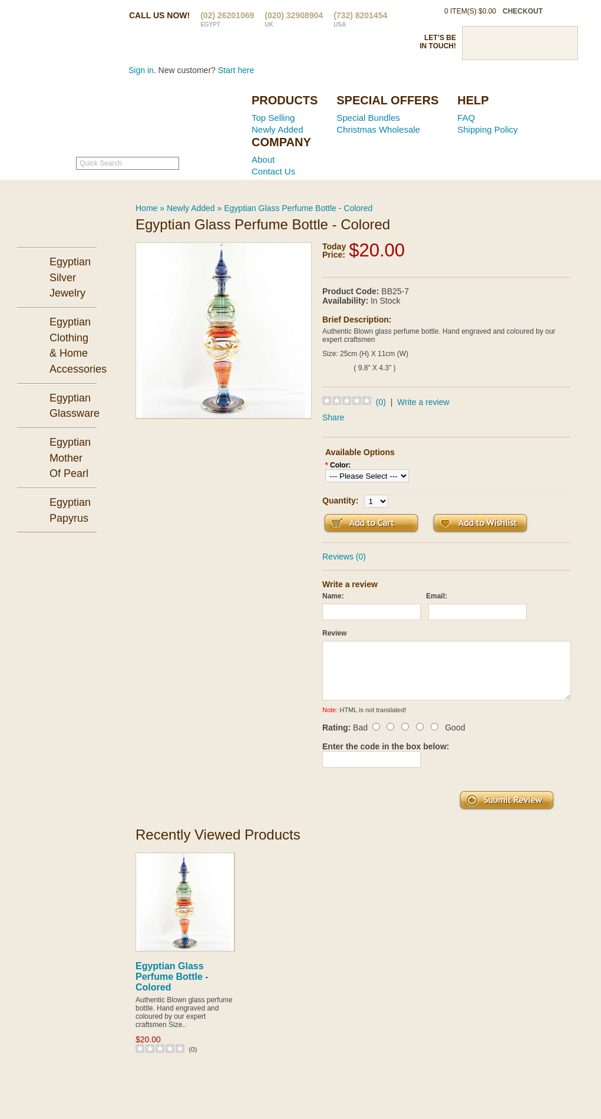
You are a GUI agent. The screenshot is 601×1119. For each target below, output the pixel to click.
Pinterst (519, 43)
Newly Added (277, 129)
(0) (381, 402)
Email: (436, 596)
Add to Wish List (480, 523)
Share (333, 417)
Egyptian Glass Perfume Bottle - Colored (298, 208)
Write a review (423, 402)
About (263, 159)
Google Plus (540, 43)
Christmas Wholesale (378, 129)
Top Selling (273, 118)
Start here (236, 70)
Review (334, 633)
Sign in (141, 70)
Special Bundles (368, 118)
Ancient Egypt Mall (168, 118)
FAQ (466, 118)
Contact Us (273, 171)
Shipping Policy (487, 129)
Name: (333, 596)
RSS (561, 43)
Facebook (478, 43)
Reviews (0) (344, 556)
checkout (523, 11)
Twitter (499, 43)
